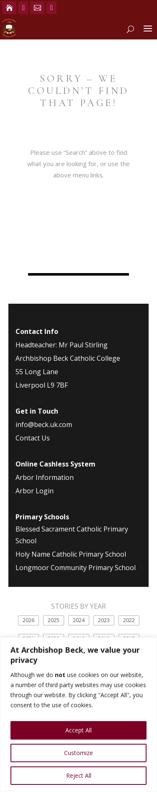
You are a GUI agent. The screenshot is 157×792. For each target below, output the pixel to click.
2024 (79, 620)
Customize (78, 753)
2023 (104, 620)
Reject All (78, 775)
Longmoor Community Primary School (75, 567)
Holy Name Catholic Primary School (70, 554)
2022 (129, 620)
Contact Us (32, 438)
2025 (53, 620)
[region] (78, 714)
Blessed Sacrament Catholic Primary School (71, 534)
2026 (28, 620)
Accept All (78, 730)
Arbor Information (44, 477)
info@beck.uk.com (43, 424)
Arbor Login (34, 490)
